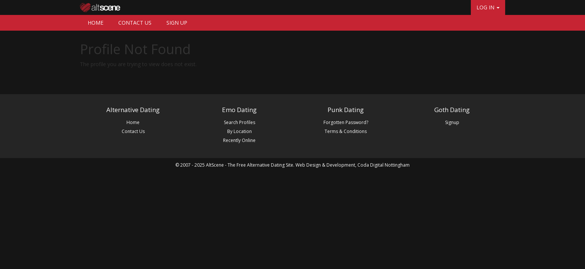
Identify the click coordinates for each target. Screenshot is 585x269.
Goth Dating (452, 109)
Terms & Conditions (346, 131)
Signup (452, 122)
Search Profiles (239, 122)
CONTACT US (134, 22)
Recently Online (239, 140)
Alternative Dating (133, 109)
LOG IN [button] (488, 7)
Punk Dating (346, 109)
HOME (95, 22)
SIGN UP (176, 22)
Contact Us (133, 131)
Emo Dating (239, 109)
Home (133, 122)
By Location (239, 131)
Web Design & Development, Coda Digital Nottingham (352, 165)
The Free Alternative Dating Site (260, 165)
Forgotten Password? (345, 122)
